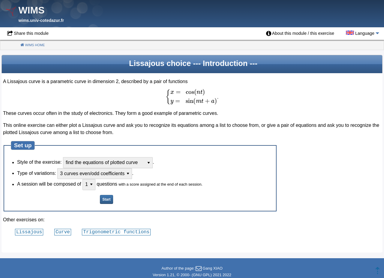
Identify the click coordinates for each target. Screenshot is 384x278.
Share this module (31, 33)
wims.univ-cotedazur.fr (41, 20)
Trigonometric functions (116, 232)
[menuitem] (300, 33)
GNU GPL (202, 275)
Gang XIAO (212, 268)
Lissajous (29, 232)
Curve (63, 232)
